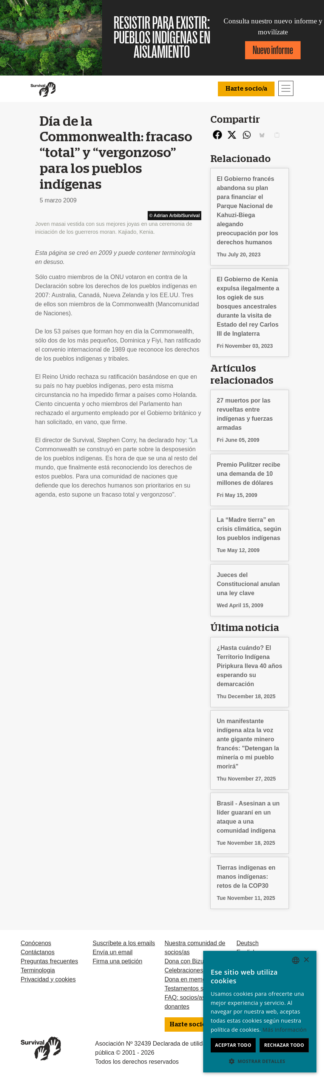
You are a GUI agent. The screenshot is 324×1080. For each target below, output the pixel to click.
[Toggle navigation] (285, 88)
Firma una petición (117, 961)
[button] (260, 1061)
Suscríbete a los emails (124, 943)
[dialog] (259, 1011)
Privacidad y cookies (48, 979)
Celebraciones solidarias (197, 970)
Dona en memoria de (193, 979)
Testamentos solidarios (195, 988)
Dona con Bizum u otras (197, 961)
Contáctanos (38, 952)
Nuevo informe (273, 50)
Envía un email (113, 952)
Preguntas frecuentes (49, 961)
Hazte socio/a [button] (246, 89)
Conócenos (36, 943)
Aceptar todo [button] (233, 1045)
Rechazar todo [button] (284, 1045)
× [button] (306, 960)
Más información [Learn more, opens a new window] (284, 1029)
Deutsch (247, 943)
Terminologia (38, 970)
